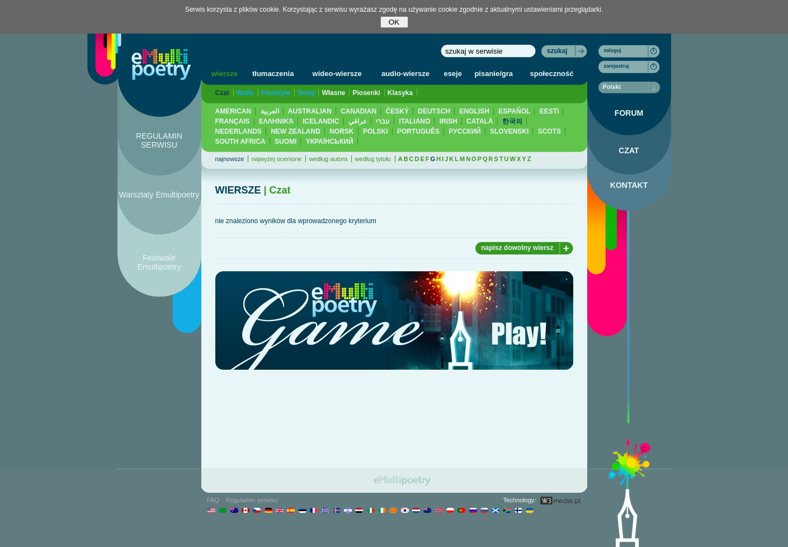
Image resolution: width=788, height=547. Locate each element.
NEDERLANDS (238, 131)
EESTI (549, 111)
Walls (245, 93)
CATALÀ (479, 121)
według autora (328, 158)
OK (394, 22)
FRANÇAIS (232, 121)
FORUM (629, 113)
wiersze (224, 73)
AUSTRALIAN (310, 111)
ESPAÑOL (514, 111)
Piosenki (366, 93)
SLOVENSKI (509, 131)
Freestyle (276, 93)
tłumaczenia (273, 73)
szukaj (557, 51)
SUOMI (285, 141)
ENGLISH (474, 111)
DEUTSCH (434, 111)
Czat (222, 93)
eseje (452, 73)
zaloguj (612, 50)
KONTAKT (629, 185)
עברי (383, 121)
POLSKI (375, 131)
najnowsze (229, 158)
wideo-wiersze (337, 73)
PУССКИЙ (464, 131)
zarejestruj (616, 66)
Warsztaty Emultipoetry (159, 194)
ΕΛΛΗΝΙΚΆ (276, 121)
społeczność (552, 73)
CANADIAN (358, 111)
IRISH (448, 121)
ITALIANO (415, 121)
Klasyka (400, 93)
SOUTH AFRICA (240, 141)
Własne (333, 93)
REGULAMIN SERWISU (159, 140)
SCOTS (549, 131)
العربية (270, 111)
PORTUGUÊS (418, 131)
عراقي (357, 121)
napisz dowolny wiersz (517, 248)
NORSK (341, 131)
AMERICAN (233, 111)
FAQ (213, 500)
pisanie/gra (493, 73)
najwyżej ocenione (276, 158)
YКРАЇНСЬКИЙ (329, 141)
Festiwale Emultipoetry (159, 262)
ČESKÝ (397, 111)
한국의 (512, 121)
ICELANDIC (321, 121)
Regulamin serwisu (252, 500)
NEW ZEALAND (295, 131)
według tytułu (372, 158)
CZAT (629, 150)
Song (306, 93)
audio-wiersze (405, 73)
